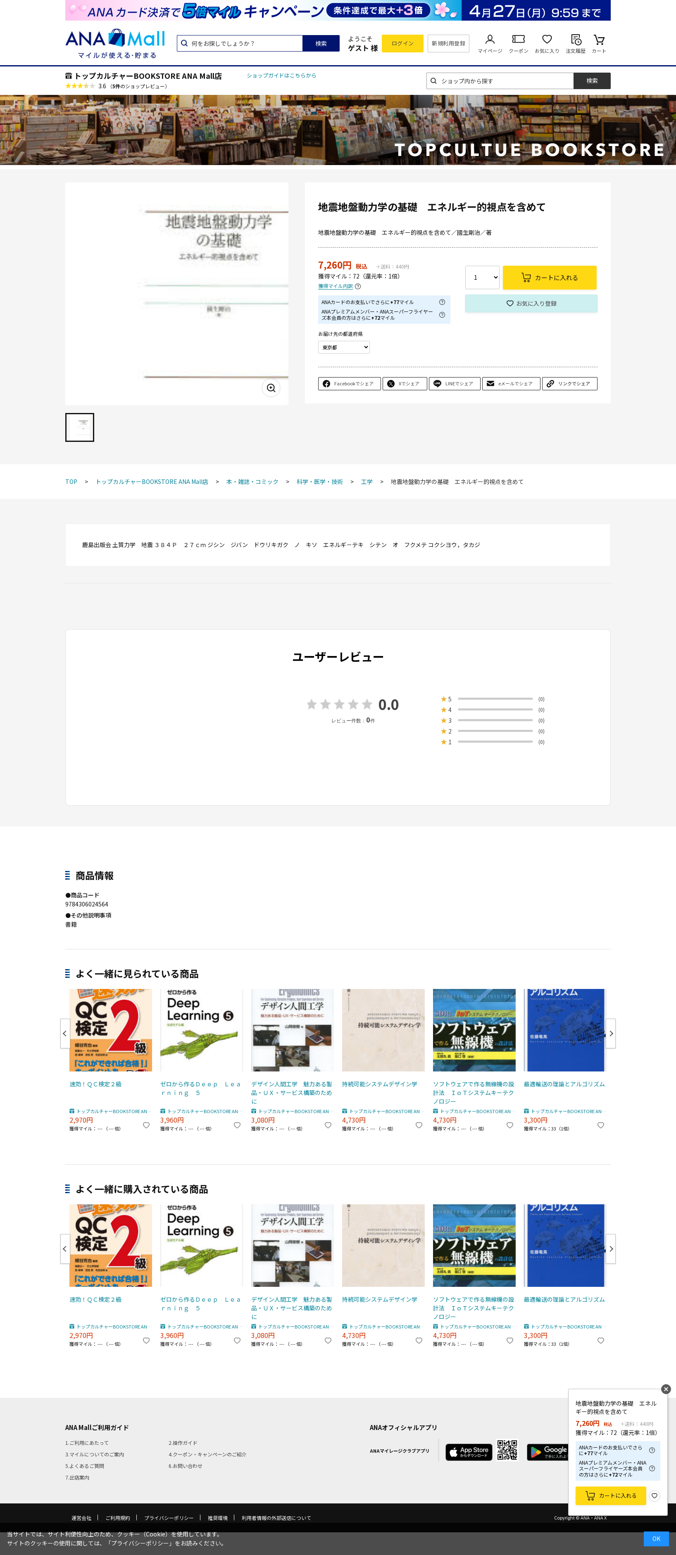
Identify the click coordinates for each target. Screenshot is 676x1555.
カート (599, 50)
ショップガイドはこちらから (282, 75)
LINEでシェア (459, 383)
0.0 (388, 704)
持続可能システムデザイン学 (379, 1084)
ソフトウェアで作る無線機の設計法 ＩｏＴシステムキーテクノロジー (473, 1092)
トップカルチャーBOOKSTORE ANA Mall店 (148, 75)
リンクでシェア (574, 383)
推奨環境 (218, 1517)
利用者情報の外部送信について (276, 1517)
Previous (65, 1033)
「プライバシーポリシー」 (140, 1543)
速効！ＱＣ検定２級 (95, 1084)
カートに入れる (618, 1495)
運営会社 (81, 1517)
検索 (321, 43)
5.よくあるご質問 (84, 1465)
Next (611, 1033)
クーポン (518, 50)
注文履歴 (576, 50)
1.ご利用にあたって (87, 1442)
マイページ (490, 50)
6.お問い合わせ (185, 1465)
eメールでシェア (515, 383)
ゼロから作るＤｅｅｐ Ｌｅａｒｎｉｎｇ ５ (200, 1088)
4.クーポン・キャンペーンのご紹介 (208, 1454)
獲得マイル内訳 (335, 286)
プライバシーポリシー (169, 1517)
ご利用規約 (117, 1517)
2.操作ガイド (183, 1442)
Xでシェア (409, 383)
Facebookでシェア (354, 383)
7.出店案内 (77, 1477)
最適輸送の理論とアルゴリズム (564, 1084)
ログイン (403, 43)
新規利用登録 (448, 43)
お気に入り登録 (536, 303)
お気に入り (547, 50)
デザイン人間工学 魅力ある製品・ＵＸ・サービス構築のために (291, 1092)
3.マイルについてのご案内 (94, 1454)
